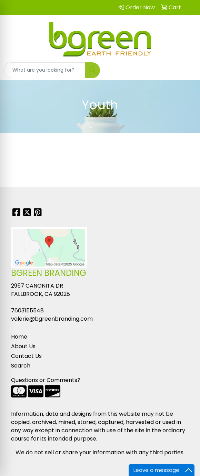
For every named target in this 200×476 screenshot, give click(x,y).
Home (19, 337)
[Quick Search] (44, 70)
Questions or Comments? (45, 380)
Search (20, 366)
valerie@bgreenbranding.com (52, 319)
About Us (23, 346)
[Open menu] (186, 70)
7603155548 (27, 310)
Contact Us (26, 356)
